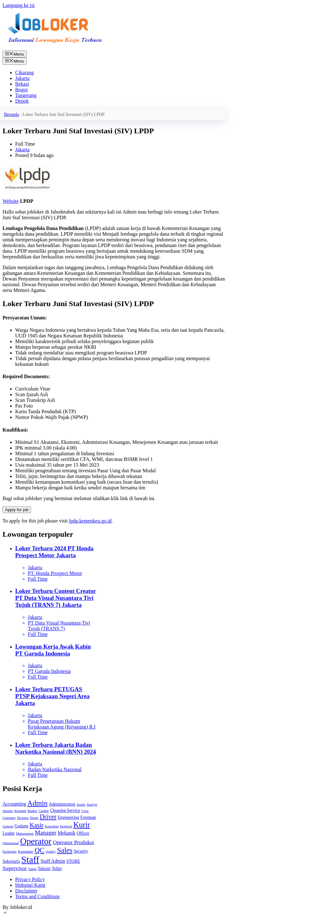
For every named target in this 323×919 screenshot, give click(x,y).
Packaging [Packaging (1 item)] (9, 851)
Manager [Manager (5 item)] (45, 832)
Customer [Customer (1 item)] (9, 817)
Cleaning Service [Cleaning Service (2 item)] (65, 810)
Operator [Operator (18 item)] (36, 841)
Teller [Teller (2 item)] (57, 868)
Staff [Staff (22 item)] (30, 860)
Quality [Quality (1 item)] (51, 851)
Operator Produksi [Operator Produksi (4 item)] (73, 842)
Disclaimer (26, 890)
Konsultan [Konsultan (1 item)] (52, 826)
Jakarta (22, 78)
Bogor (21, 89)
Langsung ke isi (18, 5)
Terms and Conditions (37, 896)
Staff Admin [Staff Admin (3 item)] (52, 861)
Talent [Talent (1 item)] (32, 869)
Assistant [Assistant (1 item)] (20, 811)
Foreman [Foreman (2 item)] (88, 817)
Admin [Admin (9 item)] (37, 803)
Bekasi (22, 84)
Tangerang (25, 95)
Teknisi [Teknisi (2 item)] (44, 868)
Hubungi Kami (30, 885)
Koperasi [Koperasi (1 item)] (66, 826)
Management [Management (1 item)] (25, 833)
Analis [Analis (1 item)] (81, 804)
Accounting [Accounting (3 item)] (14, 804)
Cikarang (24, 72)
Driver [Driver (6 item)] (48, 816)
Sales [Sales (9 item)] (64, 850)
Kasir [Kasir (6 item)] (37, 825)
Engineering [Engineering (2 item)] (68, 817)
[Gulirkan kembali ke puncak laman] (5, 913)
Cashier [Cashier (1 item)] (44, 811)
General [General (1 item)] (8, 826)
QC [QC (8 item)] (40, 850)
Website (11, 201)
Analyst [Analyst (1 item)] (92, 804)
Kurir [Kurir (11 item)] (81, 824)
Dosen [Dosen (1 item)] (34, 817)
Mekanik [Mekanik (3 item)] (67, 833)
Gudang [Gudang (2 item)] (21, 826)
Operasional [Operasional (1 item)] (11, 843)
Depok (22, 101)
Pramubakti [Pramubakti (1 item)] (25, 851)
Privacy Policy (30, 879)
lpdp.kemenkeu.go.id (90, 520)
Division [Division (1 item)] (22, 817)
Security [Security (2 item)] (81, 851)
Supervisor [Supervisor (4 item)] (15, 868)
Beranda (11, 114)
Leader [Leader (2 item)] (9, 833)
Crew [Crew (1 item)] (85, 811)
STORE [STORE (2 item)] (73, 861)
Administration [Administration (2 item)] (62, 804)
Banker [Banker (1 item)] (32, 811)
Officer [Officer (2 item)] (83, 833)
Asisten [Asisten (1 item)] (8, 811)
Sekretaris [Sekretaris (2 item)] (11, 861)
